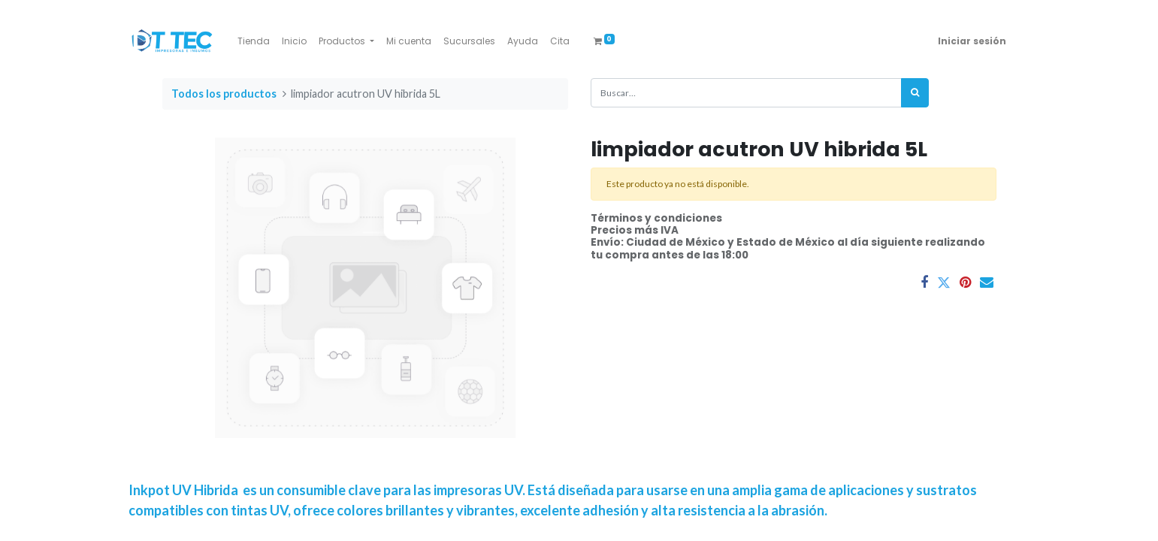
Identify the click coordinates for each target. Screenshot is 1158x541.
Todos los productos (224, 93)
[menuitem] (253, 41)
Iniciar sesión (972, 41)
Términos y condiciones (656, 218)
